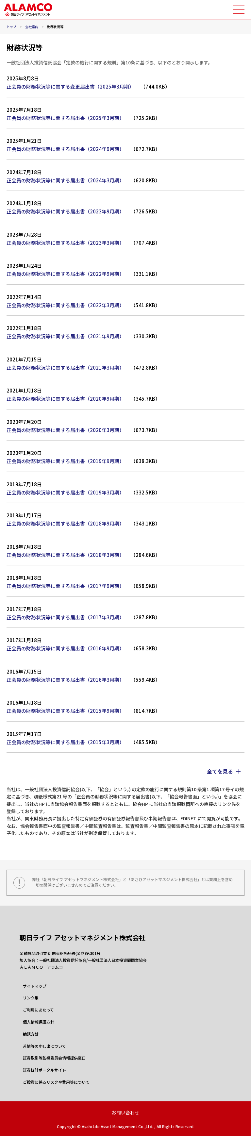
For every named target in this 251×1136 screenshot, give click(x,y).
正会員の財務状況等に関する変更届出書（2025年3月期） (70, 86)
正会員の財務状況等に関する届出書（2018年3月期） (65, 554)
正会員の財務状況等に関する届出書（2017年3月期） (65, 617)
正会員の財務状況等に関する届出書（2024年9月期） (65, 148)
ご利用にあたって (38, 1009)
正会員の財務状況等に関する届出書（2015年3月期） (65, 742)
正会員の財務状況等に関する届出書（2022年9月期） (65, 273)
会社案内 (31, 27)
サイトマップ (34, 986)
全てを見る (220, 771)
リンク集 (31, 997)
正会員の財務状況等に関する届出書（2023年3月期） (65, 242)
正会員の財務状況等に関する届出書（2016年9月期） (65, 648)
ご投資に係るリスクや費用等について (56, 1082)
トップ (11, 27)
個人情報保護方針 (38, 1022)
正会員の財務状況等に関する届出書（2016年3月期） (65, 679)
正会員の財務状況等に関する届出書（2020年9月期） (65, 398)
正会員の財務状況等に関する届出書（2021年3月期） (65, 367)
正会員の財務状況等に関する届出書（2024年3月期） (65, 180)
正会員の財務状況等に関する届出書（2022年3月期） (65, 305)
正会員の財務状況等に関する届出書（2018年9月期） (65, 523)
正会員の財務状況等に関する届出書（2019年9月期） (65, 461)
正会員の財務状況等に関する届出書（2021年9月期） (65, 336)
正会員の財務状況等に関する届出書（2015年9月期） (65, 710)
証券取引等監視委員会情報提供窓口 (54, 1058)
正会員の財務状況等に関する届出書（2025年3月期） (65, 117)
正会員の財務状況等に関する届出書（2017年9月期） (65, 585)
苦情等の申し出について (44, 1046)
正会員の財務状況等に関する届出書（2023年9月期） (65, 211)
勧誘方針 (31, 1034)
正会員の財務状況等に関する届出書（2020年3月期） (65, 429)
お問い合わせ (125, 1112)
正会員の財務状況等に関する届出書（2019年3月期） (65, 492)
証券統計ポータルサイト (44, 1070)
